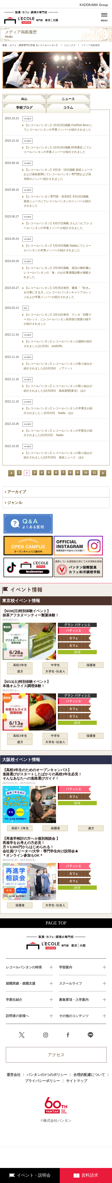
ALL (24, 99)
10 (85, 472)
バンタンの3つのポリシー (47, 1075)
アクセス (56, 1054)
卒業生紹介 (14, 999)
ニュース (68, 99)
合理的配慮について (89, 1075)
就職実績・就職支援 (20, 983)
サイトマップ (76, 1081)
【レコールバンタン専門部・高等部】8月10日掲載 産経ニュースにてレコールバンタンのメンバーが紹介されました (57, 201)
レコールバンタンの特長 (24, 967)
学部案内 (65, 967)
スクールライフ (70, 983)
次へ (103, 473)
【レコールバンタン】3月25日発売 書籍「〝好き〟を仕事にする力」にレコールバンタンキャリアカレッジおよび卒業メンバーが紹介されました (57, 292)
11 (94, 472)
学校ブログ (24, 107)
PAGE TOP (56, 922)
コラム (68, 107)
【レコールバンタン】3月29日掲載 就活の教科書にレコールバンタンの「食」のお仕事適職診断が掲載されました (57, 272)
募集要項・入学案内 (74, 999)
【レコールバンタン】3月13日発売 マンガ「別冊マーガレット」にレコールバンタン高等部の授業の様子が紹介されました (57, 319)
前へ (11, 473)
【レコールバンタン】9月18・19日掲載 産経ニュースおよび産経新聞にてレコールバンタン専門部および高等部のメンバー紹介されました (58, 174)
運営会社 (14, 1075)
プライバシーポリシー (42, 1081)
